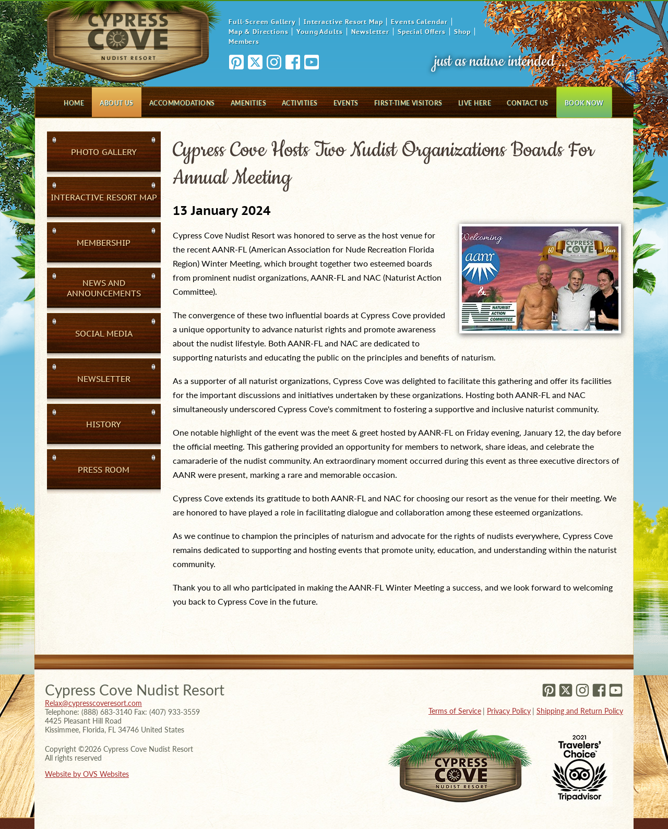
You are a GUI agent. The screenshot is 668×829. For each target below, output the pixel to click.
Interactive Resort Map (343, 22)
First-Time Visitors (408, 103)
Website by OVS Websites (87, 774)
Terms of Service (454, 710)
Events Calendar (419, 22)
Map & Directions (258, 31)
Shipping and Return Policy (579, 710)
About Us (117, 103)
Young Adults (319, 31)
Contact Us (527, 103)
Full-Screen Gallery (262, 22)
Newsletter (370, 31)
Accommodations (182, 103)
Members (244, 41)
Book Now (584, 103)
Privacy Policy (509, 710)
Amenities (248, 103)
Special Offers (422, 31)
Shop (462, 31)
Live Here (474, 103)
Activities (300, 103)
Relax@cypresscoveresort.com (93, 703)
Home (74, 103)
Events (346, 103)
